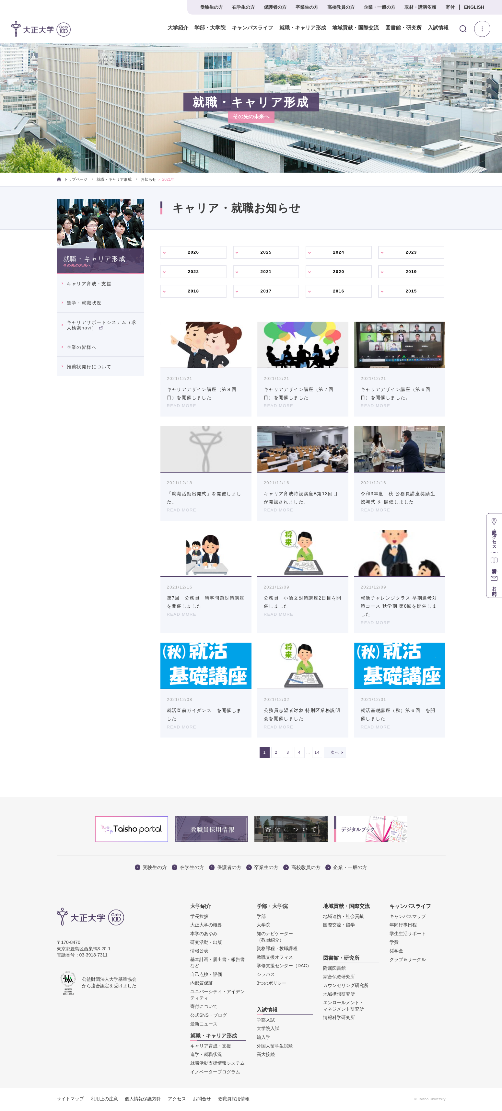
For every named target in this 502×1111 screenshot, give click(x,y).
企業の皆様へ (82, 347)
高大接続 (266, 1055)
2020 (339, 272)
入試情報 (438, 27)
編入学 (263, 1038)
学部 (261, 917)
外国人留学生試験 (275, 1047)
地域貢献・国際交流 (355, 27)
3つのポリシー (271, 984)
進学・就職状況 (84, 302)
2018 (194, 292)
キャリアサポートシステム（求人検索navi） (102, 325)
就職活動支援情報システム (217, 1064)
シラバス (266, 975)
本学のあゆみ (203, 934)
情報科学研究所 (339, 1018)
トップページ (72, 179)
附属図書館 (334, 969)
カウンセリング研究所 (345, 986)
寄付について (203, 1007)
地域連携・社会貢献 (343, 917)
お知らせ (148, 179)
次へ (335, 753)
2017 (266, 292)
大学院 (263, 926)
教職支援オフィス (275, 958)
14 (317, 753)
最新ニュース (203, 1025)
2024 (339, 252)
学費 (394, 943)
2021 (266, 272)
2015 (412, 292)
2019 (412, 272)
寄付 (450, 7)
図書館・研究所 (403, 27)
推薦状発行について (89, 366)
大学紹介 (178, 27)
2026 (194, 252)
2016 (339, 292)
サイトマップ (70, 1100)
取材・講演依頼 (420, 7)
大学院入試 (268, 1029)
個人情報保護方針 (143, 1100)
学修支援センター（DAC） (284, 966)
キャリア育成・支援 (89, 283)
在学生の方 (243, 7)
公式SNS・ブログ (208, 1016)
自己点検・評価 (206, 975)
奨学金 (396, 952)
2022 (194, 272)
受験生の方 (211, 7)
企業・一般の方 (379, 7)
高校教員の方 (341, 7)
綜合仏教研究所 (339, 977)
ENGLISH (474, 7)
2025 (266, 252)
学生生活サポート (408, 934)
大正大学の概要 (206, 926)
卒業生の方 (307, 7)
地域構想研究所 (339, 995)
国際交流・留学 (339, 926)
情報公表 (199, 952)
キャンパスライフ (252, 27)
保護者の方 (275, 7)
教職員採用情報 (234, 1100)
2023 (412, 252)
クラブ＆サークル (408, 960)
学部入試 (266, 1021)
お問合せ (202, 1100)
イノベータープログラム (215, 1073)
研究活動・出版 (206, 943)
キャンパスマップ (408, 917)
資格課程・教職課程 (277, 949)
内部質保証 (201, 984)
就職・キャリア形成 (302, 27)
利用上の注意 (104, 1100)
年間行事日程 (403, 926)
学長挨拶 (199, 917)
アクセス (177, 1100)
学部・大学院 (210, 27)
